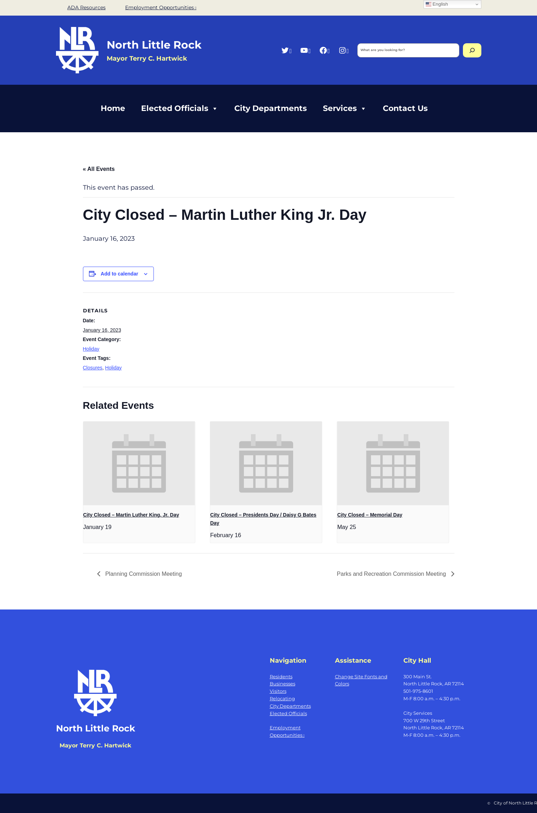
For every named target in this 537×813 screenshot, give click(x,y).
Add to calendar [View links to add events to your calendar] (119, 274)
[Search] (472, 50)
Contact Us (405, 108)
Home (113, 108)
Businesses (282, 683)
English (437, 4)
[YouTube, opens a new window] (305, 50)
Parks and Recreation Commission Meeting (392, 574)
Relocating (282, 698)
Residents (281, 676)
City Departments (270, 108)
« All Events (99, 169)
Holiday (91, 349)
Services (345, 108)
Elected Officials (179, 108)
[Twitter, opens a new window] (286, 50)
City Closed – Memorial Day (369, 515)
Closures (92, 368)
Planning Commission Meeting (143, 574)
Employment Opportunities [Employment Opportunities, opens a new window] (160, 7)
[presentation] (139, 463)
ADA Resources (86, 7)
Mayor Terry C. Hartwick (95, 745)
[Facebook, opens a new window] (324, 50)
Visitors (278, 691)
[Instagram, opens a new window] (343, 50)
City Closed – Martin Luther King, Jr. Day (131, 515)
